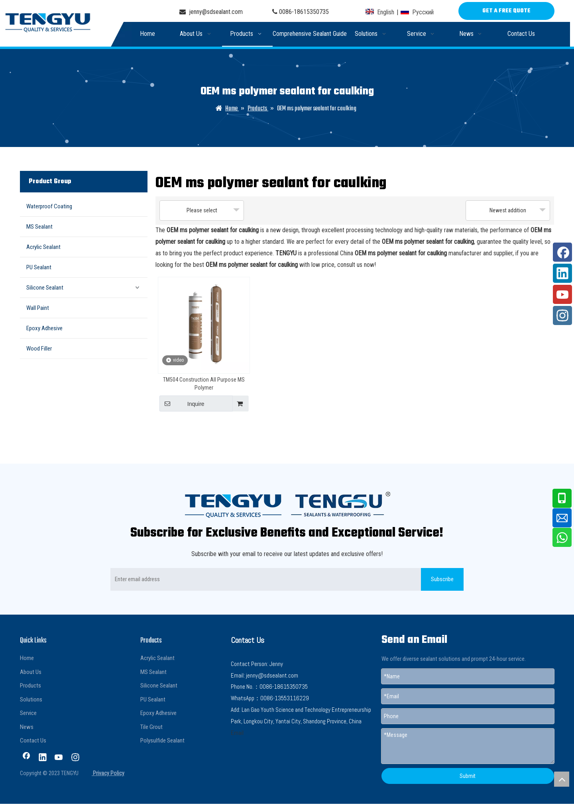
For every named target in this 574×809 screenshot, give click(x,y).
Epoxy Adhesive (44, 328)
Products (30, 685)
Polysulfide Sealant (162, 740)
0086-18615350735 (304, 12)
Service (28, 713)
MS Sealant (39, 226)
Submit (468, 776)
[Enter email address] (264, 579)
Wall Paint (37, 307)
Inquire (181, 403)
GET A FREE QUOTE (506, 11)
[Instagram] (75, 758)
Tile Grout (151, 727)
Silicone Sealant (44, 287)
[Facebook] (26, 758)
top (561, 779)
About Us (30, 672)
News (26, 727)
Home (27, 658)
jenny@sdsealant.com (211, 12)
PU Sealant (38, 267)
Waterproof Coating (49, 206)
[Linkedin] (42, 758)
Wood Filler (39, 348)
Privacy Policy (108, 773)
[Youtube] (59, 758)
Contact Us (33, 740)
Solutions (31, 699)
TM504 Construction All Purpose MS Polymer (204, 383)
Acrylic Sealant (43, 247)
